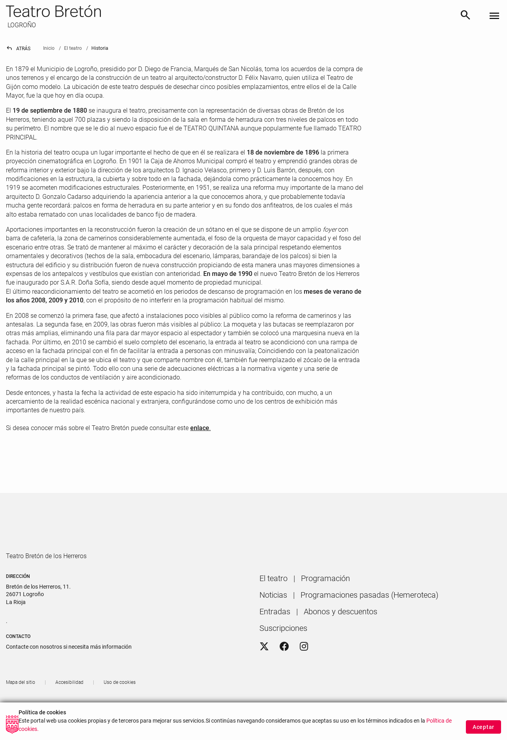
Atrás (18, 48)
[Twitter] (264, 669)
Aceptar (483, 731)
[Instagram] (304, 669)
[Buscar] (465, 16)
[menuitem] (273, 601)
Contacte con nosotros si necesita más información (69, 669)
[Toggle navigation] (494, 16)
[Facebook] (284, 669)
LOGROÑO (21, 25)
